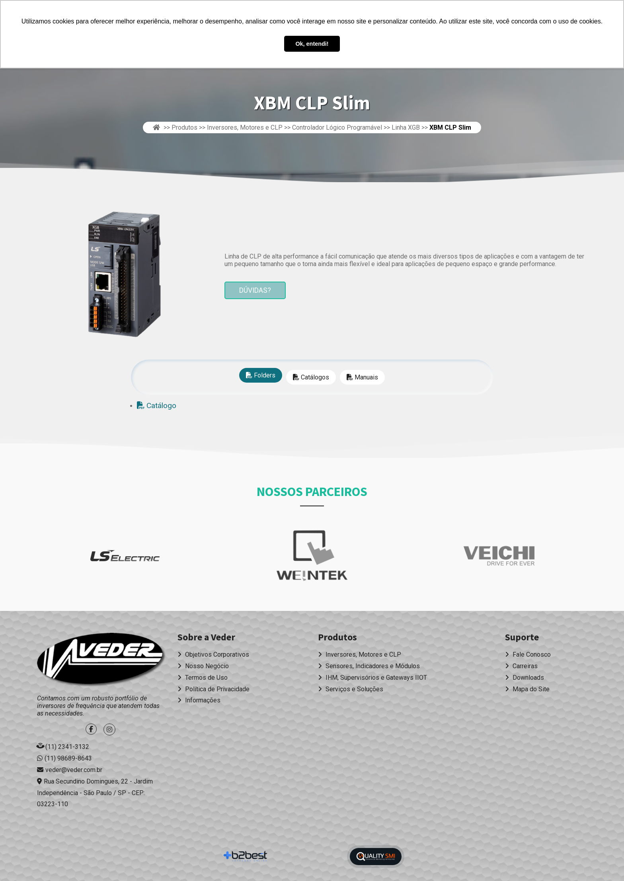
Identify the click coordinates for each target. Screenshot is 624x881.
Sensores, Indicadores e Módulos (369, 666)
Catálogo (156, 405)
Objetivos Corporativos (213, 654)
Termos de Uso (202, 677)
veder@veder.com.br (73, 770)
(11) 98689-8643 (68, 758)
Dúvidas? (255, 290)
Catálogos (311, 377)
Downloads (524, 677)
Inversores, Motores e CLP (359, 654)
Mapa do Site (527, 689)
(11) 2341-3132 (67, 747)
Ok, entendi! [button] (311, 44)
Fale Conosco (528, 654)
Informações (198, 700)
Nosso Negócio (203, 666)
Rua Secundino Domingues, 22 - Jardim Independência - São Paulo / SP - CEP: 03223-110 (95, 793)
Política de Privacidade (213, 689)
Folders (260, 375)
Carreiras (521, 666)
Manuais (362, 377)
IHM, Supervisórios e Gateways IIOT (372, 677)
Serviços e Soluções (350, 689)
